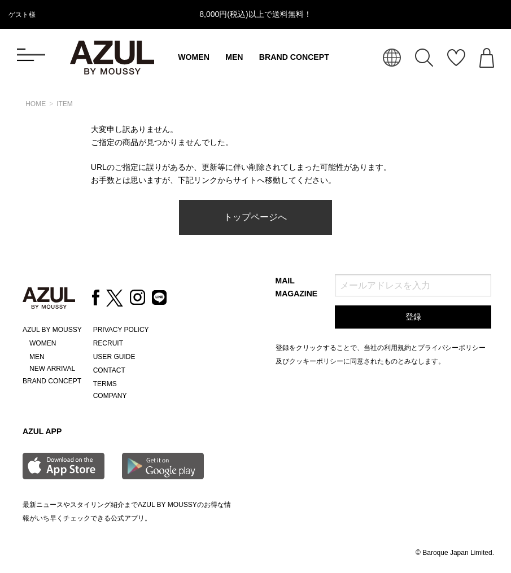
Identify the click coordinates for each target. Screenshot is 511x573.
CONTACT (109, 370)
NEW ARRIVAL (52, 369)
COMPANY (110, 396)
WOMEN (193, 57)
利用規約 (397, 348)
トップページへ (255, 217)
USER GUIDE (114, 357)
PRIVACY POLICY (121, 330)
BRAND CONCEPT (294, 57)
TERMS (105, 384)
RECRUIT (108, 343)
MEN (234, 57)
